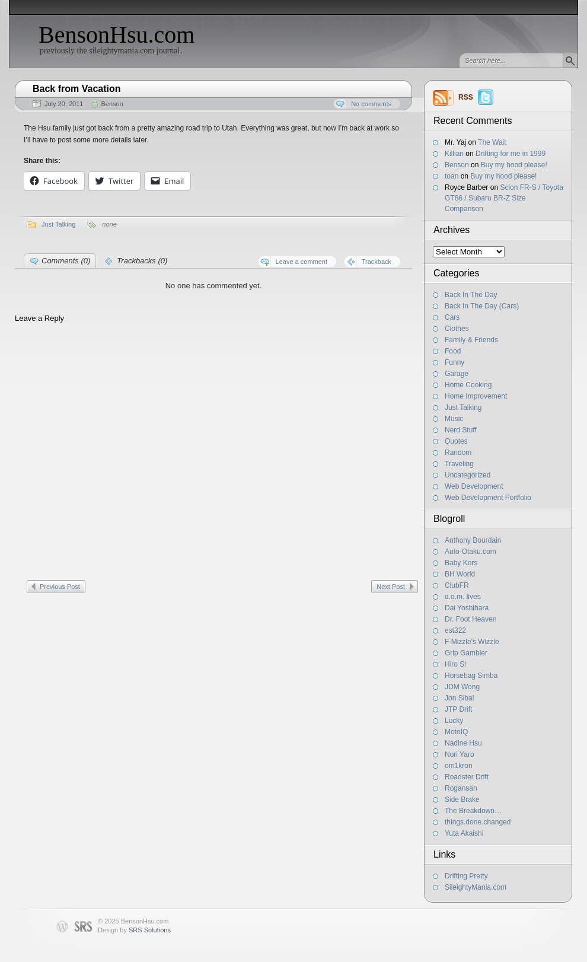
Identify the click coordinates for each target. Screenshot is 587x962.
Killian (454, 153)
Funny (454, 362)
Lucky (454, 720)
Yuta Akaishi (464, 833)
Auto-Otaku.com (470, 551)
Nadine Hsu (463, 743)
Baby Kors (461, 563)
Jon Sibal (459, 698)
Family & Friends (471, 340)
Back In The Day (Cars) (482, 306)
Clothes (457, 328)
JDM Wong (462, 687)
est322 (455, 630)
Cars (452, 317)
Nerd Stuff (461, 430)
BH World (460, 574)
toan (451, 176)
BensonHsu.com (116, 34)
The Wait (492, 142)
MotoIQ (456, 732)
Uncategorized (467, 475)
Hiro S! (456, 664)
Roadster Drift (467, 777)
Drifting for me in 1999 (510, 153)
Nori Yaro (459, 754)
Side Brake (462, 799)
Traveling (459, 464)
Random (458, 452)
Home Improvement (476, 396)
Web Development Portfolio (488, 497)
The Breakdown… (473, 811)
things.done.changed (478, 822)
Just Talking (463, 407)
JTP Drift (458, 709)
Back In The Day (471, 295)
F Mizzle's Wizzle (472, 642)
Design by (134, 930)
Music (454, 419)
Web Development (474, 486)
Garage (456, 373)
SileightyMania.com (475, 887)
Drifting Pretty (466, 876)
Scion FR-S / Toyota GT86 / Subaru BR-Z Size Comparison (504, 198)
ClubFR (457, 585)
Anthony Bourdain (473, 540)
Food (453, 351)
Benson (457, 165)
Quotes (456, 441)
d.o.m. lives (463, 597)
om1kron (459, 766)
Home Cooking (468, 385)
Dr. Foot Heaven (470, 619)
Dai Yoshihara (467, 608)
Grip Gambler (466, 653)
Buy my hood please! (514, 165)
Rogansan (461, 788)
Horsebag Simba (471, 675)
